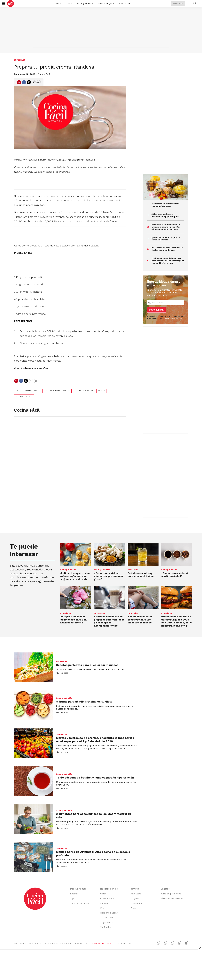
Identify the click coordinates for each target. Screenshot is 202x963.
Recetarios (133, 570)
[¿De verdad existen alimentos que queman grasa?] (109, 554)
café (18, 391)
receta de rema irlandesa (58, 391)
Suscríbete (178, 3)
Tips (70, 3)
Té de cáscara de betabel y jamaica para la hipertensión (95, 777)
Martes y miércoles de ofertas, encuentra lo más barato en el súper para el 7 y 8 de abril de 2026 (95, 739)
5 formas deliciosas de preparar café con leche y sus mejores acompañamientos (109, 621)
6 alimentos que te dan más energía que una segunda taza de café (75, 576)
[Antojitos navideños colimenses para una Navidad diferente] (75, 597)
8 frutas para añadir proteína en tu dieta (84, 701)
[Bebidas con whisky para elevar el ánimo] (143, 554)
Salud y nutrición (68, 570)
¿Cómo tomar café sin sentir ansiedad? (175, 575)
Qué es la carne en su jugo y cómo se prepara (166, 238)
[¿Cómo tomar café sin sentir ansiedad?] (176, 554)
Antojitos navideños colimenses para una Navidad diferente (73, 619)
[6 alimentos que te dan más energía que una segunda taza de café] (75, 554)
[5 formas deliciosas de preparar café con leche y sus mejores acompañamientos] (109, 597)
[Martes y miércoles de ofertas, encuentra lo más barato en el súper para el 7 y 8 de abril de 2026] (33, 743)
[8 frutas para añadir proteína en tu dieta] (33, 705)
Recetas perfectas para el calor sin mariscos (87, 665)
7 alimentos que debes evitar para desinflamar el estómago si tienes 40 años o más (168, 260)
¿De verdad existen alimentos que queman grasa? (108, 576)
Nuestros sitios (109, 888)
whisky (101, 391)
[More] (129, 3)
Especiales (19, 60)
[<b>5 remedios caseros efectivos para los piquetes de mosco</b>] (143, 597)
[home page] (10, 3)
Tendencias (61, 734)
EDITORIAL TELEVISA (101, 944)
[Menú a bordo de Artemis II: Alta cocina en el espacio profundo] (33, 857)
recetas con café (24, 397)
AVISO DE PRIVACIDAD (174, 318)
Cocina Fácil (43, 74)
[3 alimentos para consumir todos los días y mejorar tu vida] (33, 819)
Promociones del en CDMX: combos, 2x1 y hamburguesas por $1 (176, 621)
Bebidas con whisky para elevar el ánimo (141, 575)
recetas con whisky (84, 391)
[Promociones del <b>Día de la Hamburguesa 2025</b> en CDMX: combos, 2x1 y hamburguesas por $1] (176, 597)
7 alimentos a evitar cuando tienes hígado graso (166, 204)
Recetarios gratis (106, 3)
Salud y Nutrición (85, 3)
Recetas (59, 3)
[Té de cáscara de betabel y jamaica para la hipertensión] (33, 781)
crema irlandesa (33, 391)
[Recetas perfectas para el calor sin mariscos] (33, 667)
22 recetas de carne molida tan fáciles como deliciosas (167, 249)
